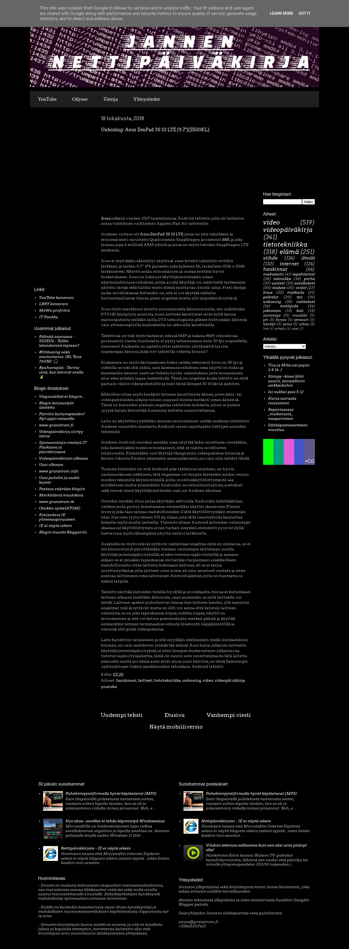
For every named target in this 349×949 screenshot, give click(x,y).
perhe (309, 279)
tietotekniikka (167, 680)
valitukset (305, 301)
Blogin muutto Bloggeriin (63, 532)
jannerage (272, 315)
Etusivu (174, 715)
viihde (270, 258)
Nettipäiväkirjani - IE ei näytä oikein (96, 848)
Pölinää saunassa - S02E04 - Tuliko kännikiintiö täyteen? (59, 341)
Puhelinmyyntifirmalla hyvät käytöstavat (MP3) (111, 793)
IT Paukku (48, 317)
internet (289, 263)
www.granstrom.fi (56, 425)
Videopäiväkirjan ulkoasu (63, 458)
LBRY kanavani (53, 304)
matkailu (295, 292)
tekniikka (282, 279)
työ (299, 297)
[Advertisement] (50, 198)
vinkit (301, 288)
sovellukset (304, 283)
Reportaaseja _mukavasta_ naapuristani (281, 414)
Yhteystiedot (146, 99)
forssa (281, 320)
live (266, 329)
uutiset (278, 283)
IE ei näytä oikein (55, 525)
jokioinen (272, 310)
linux (268, 292)
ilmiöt (308, 258)
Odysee (80, 99)
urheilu (280, 329)
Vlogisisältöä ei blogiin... (62, 396)
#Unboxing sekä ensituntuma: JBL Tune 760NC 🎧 (60, 356)
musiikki (299, 315)
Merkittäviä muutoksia (61, 495)
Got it (304, 13)
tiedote (278, 288)
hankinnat (126, 680)
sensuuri (301, 320)
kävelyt (269, 324)
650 (225, 239)
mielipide (289, 306)
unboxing (191, 680)
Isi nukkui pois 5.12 (285, 392)
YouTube (47, 99)
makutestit (273, 274)
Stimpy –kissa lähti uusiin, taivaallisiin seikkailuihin (286, 381)
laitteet (145, 680)
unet (295, 329)
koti (299, 310)
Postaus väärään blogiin (62, 489)
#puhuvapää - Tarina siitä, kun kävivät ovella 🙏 (61, 372)
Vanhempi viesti (229, 715)
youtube (109, 686)
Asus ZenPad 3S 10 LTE (161, 234)
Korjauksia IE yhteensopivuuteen (57, 517)
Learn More (281, 13)
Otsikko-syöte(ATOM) (59, 508)
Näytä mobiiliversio (176, 726)
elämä (289, 252)
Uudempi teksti (122, 715)
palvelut (270, 297)
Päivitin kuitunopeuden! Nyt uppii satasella (62, 416)
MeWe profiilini (54, 310)
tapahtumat (303, 274)
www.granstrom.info (58, 471)
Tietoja (110, 99)
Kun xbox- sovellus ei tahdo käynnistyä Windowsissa (115, 821)
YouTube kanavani (56, 297)
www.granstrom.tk (56, 501)
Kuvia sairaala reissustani (282, 400)
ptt (265, 320)
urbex (304, 324)
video (207, 680)
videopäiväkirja (230, 680)
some (287, 324)
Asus (105, 218)
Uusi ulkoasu (51, 464)
